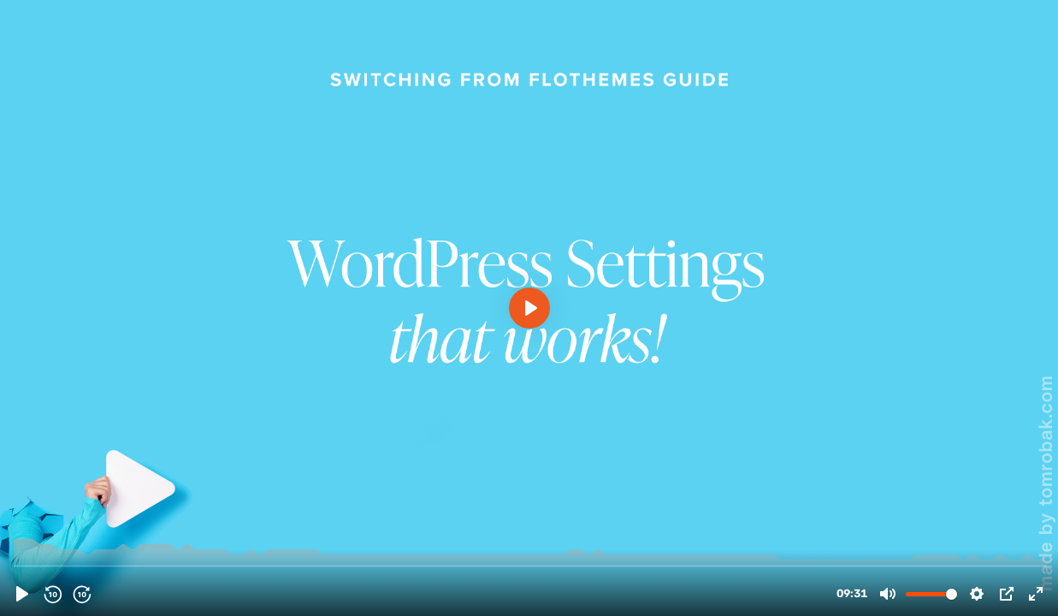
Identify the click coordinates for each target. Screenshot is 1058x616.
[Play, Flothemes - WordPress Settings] (22, 593)
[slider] (531, 565)
